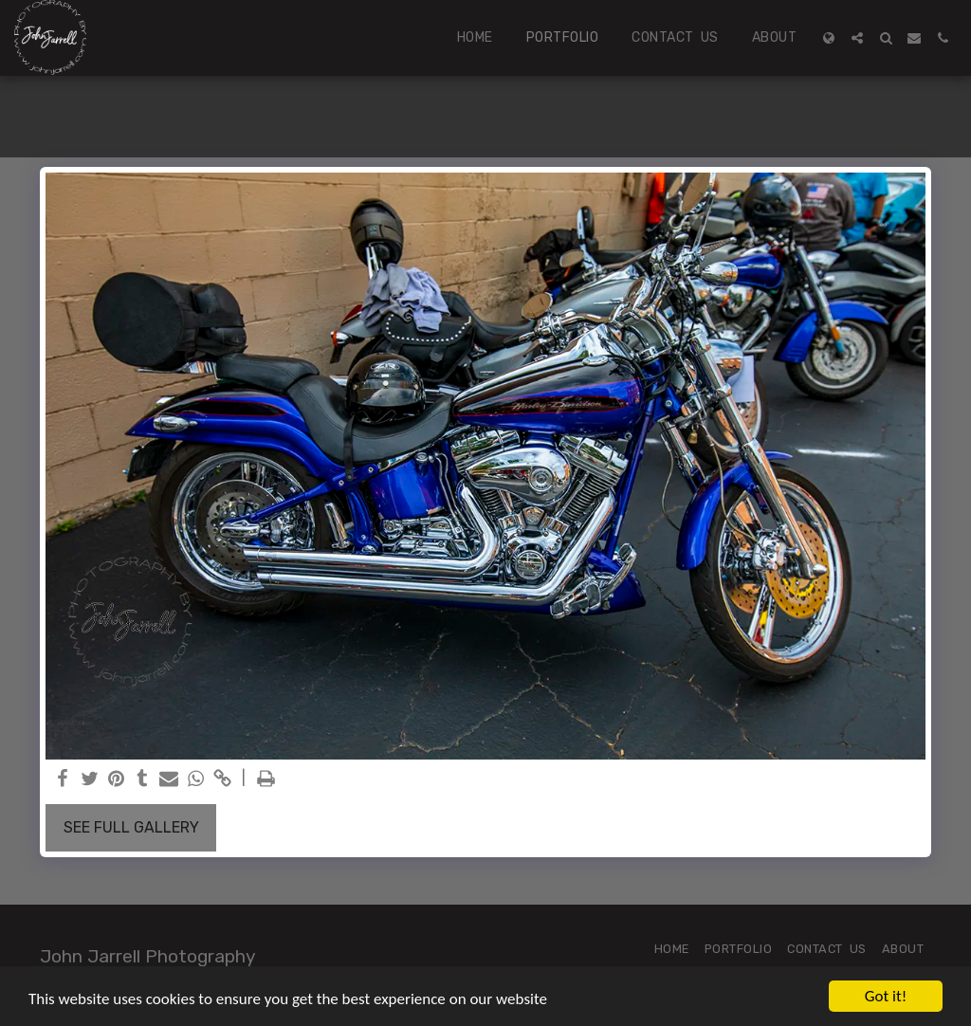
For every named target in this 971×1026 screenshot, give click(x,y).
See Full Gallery (131, 827)
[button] (857, 38)
